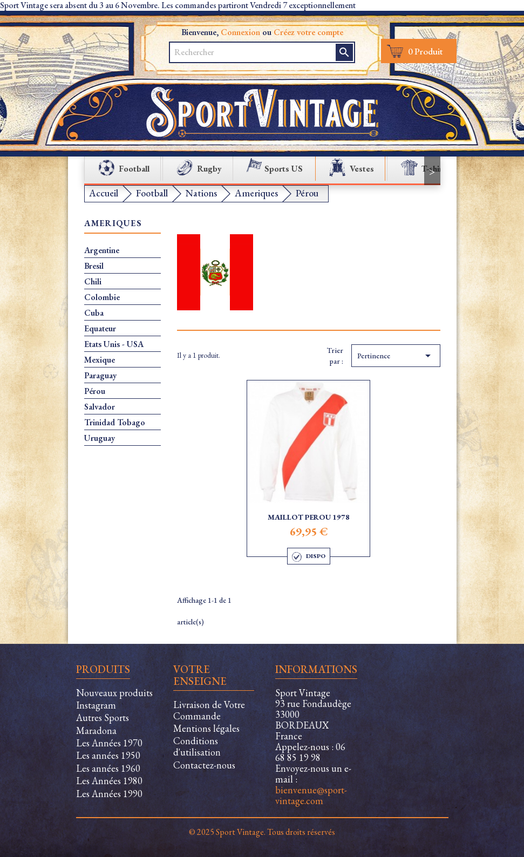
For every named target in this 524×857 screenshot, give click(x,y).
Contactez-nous (204, 765)
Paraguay (100, 375)
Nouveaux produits (114, 692)
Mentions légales (206, 728)
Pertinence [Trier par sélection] (395, 355)
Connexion (240, 32)
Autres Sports (102, 717)
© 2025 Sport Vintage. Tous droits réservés (262, 832)
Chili (92, 281)
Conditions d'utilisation (197, 746)
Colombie (102, 297)
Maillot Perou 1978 (309, 517)
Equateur (100, 328)
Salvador (99, 407)
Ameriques (113, 224)
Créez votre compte (308, 32)
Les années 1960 (108, 768)
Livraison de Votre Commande (209, 710)
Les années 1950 (108, 755)
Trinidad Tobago (114, 422)
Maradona (96, 730)
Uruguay (99, 438)
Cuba (94, 313)
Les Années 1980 (109, 780)
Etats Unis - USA (114, 344)
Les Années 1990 (109, 793)
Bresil (94, 266)
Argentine (101, 250)
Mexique (99, 360)
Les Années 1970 (109, 743)
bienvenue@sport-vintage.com (311, 795)
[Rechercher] (246, 52)
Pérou (94, 391)
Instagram (96, 705)
